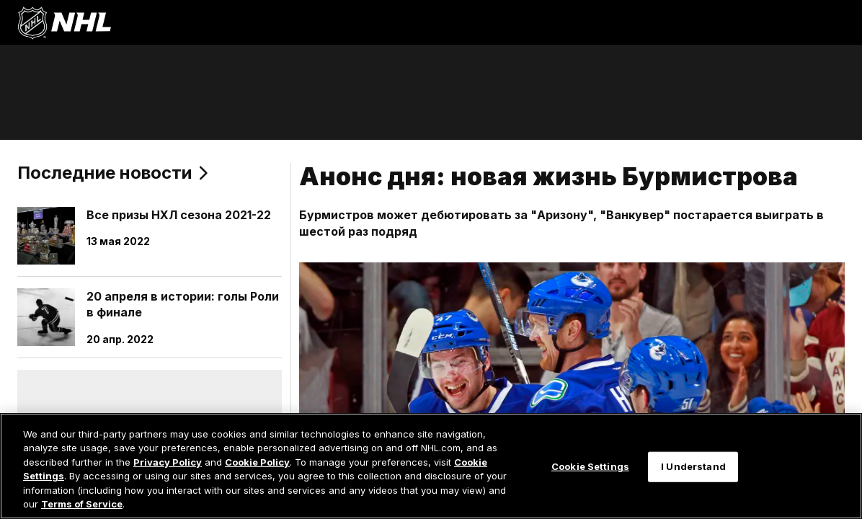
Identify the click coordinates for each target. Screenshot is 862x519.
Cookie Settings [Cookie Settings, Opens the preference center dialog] (590, 466)
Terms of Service (82, 504)
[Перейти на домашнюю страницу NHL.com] (64, 23)
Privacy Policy (167, 462)
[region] (431, 466)
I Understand (693, 466)
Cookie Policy (257, 462)
